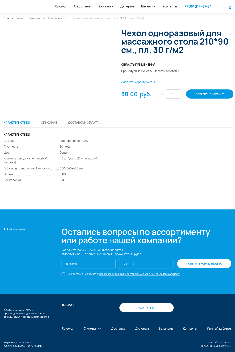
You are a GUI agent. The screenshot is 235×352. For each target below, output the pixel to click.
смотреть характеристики (139, 82)
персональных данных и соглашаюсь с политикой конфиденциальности (139, 273)
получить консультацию (204, 263)
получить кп (146, 307)
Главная (8, 18)
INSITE (227, 345)
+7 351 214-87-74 (198, 6)
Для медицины (37, 18)
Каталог (20, 18)
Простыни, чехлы (58, 18)
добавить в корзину (209, 94)
